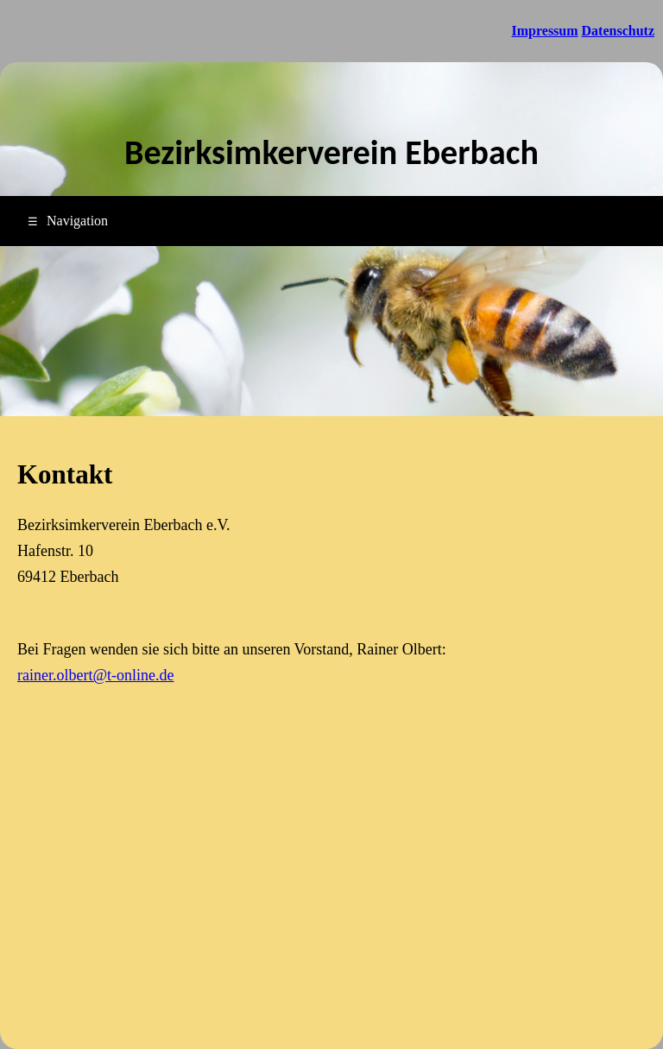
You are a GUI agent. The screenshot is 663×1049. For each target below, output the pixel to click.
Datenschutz (618, 30)
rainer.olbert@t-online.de (95, 675)
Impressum (545, 30)
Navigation (68, 220)
